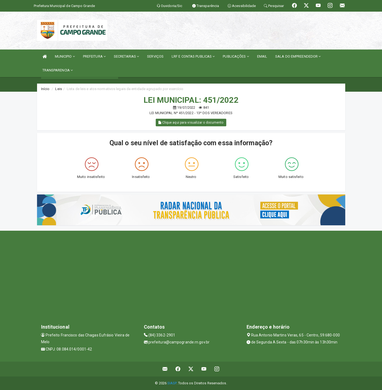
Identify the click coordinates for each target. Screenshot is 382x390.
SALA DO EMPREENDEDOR (298, 56)
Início (45, 89)
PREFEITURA (94, 56)
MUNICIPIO (65, 56)
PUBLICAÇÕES (236, 56)
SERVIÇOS (155, 56)
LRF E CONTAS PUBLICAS (193, 56)
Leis (58, 89)
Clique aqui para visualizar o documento (190, 122)
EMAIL (262, 56)
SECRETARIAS (126, 56)
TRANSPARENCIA (57, 70)
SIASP (172, 383)
